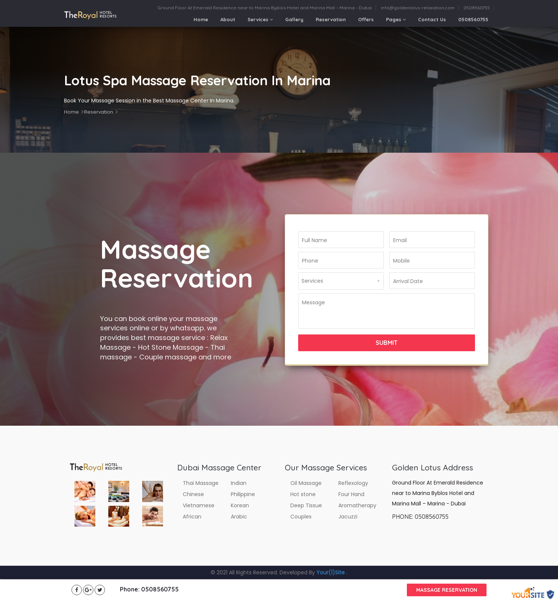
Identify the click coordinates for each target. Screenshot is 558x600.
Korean (240, 505)
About (227, 19)
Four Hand (351, 494)
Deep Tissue (306, 505)
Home (201, 19)
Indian (238, 483)
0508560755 (476, 7)
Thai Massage (201, 483)
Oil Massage (306, 483)
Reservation (331, 19)
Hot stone (303, 494)
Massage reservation (446, 590)
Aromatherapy (357, 505)
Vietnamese (198, 505)
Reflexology (353, 483)
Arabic (239, 516)
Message (313, 302)
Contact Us (432, 19)
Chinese (193, 494)
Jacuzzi (347, 516)
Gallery (294, 19)
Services (260, 19)
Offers (366, 19)
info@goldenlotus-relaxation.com (418, 7)
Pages (396, 19)
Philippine (243, 494)
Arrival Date (408, 281)
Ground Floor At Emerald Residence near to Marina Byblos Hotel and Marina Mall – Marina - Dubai (264, 7)
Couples (301, 516)
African (192, 516)
